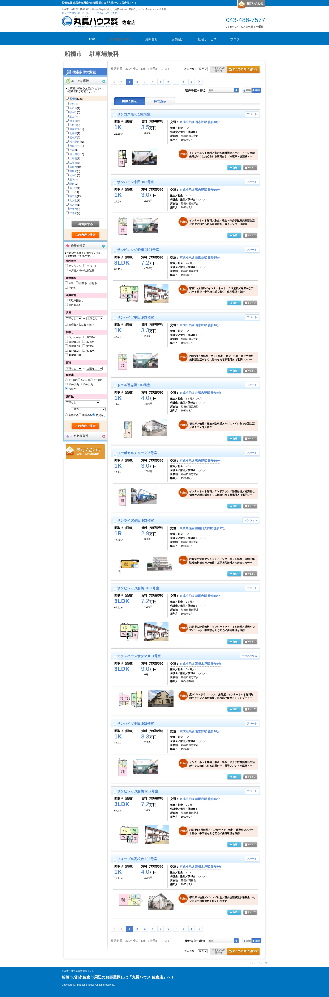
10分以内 (74, 384)
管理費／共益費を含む (81, 324)
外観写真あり (76, 304)
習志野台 (74, 141)
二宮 (71, 150)
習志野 (73, 137)
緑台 (71, 183)
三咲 (71, 179)
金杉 (71, 103)
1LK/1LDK (74, 341)
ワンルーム (75, 337)
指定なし (74, 389)
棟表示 (160, 101)
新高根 (73, 120)
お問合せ (85, 451)
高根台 (73, 124)
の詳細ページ (234, 167)
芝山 (71, 116)
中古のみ (87, 415)
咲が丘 (73, 112)
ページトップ (259, 963)
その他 (72, 287)
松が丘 (73, 175)
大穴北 (73, 200)
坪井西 (73, 209)
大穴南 (73, 204)
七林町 (73, 133)
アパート (92, 266)
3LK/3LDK (74, 350)
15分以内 (87, 384)
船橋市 (73, 98)
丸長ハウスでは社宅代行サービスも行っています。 (91, 13)
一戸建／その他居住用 (81, 270)
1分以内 (73, 380)
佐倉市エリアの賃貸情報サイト (78, 971)
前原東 (73, 171)
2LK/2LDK (74, 346)
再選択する (85, 224)
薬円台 (73, 196)
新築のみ (74, 415)
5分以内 (85, 380)
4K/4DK (90, 350)
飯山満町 (74, 154)
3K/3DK (90, 346)
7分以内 (98, 380)
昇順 (247, 90)
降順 (256, 90)
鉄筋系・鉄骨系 (88, 283)
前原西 (73, 167)
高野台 (73, 108)
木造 (71, 283)
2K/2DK (90, 341)
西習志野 (74, 145)
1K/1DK (91, 337)
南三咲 (73, 188)
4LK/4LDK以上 (77, 355)
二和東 (73, 162)
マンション (75, 266)
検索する (86, 235)
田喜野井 (74, 129)
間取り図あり (76, 300)
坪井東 (73, 213)
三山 (71, 192)
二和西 (73, 158)
